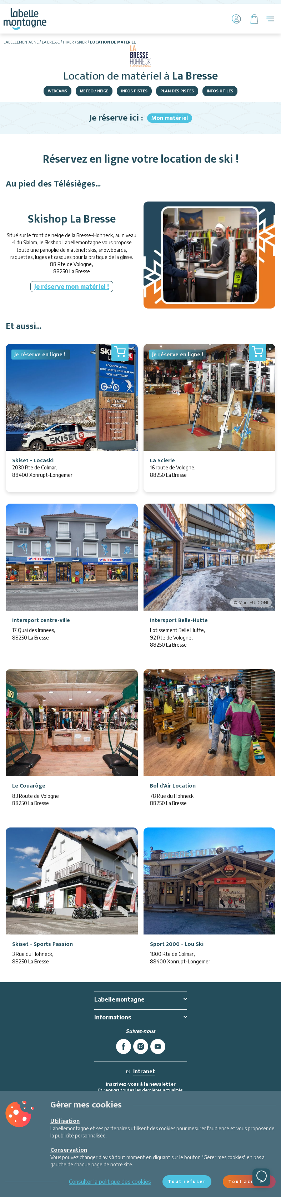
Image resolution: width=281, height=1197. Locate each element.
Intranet (140, 1071)
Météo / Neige (94, 91)
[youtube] (157, 1046)
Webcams (57, 91)
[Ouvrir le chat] (261, 1177)
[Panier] (254, 18)
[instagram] (140, 1046)
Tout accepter (249, 1181)
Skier (82, 42)
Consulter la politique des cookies (110, 1181)
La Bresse (51, 42)
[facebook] (123, 1046)
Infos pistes (134, 91)
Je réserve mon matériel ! (71, 286)
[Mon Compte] (236, 18)
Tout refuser (187, 1181)
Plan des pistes (177, 91)
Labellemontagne (21, 42)
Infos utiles (220, 91)
